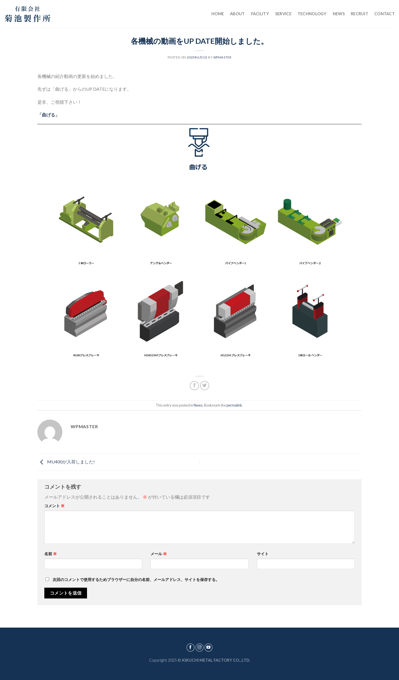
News (339, 13)
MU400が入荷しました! (66, 461)
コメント (54, 505)
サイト (262, 553)
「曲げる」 (48, 114)
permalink (234, 405)
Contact (384, 13)
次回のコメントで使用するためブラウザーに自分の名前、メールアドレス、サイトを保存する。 (136, 579)
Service (283, 13)
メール (158, 553)
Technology (312, 13)
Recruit (359, 13)
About (237, 13)
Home (217, 13)
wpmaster (222, 57)
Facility (260, 13)
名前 (50, 553)
